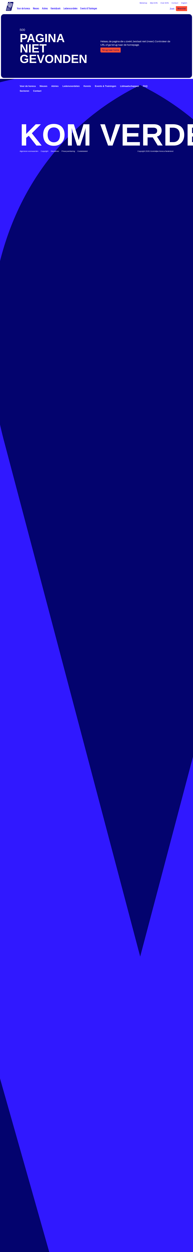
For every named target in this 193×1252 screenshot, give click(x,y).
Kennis (87, 86)
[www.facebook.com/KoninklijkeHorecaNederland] (164, 86)
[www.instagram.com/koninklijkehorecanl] (172, 86)
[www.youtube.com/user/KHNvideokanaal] (170, 86)
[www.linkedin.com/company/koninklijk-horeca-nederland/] (166, 86)
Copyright (44, 151)
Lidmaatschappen (129, 86)
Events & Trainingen (105, 86)
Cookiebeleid (82, 151)
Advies (55, 86)
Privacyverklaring (68, 151)
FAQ (145, 86)
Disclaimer (55, 151)
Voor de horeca (28, 86)
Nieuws (43, 86)
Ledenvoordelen (71, 86)
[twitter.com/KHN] (168, 86)
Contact (37, 91)
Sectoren (24, 91)
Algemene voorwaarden (29, 151)
